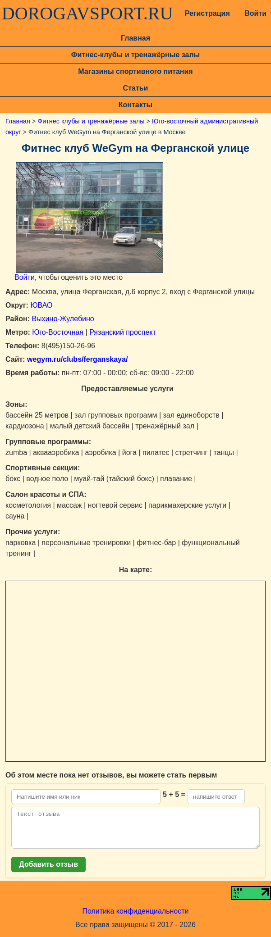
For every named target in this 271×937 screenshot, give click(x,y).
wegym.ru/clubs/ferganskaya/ (76, 359)
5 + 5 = (174, 794)
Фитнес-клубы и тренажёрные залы (135, 55)
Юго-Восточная (57, 332)
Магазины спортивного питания (135, 71)
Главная (135, 38)
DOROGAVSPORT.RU (87, 13)
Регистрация (206, 13)
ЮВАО (41, 305)
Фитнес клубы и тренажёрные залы (90, 121)
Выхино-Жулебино (63, 319)
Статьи (135, 88)
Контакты (135, 105)
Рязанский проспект (122, 332)
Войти (255, 13)
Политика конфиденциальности (135, 918)
